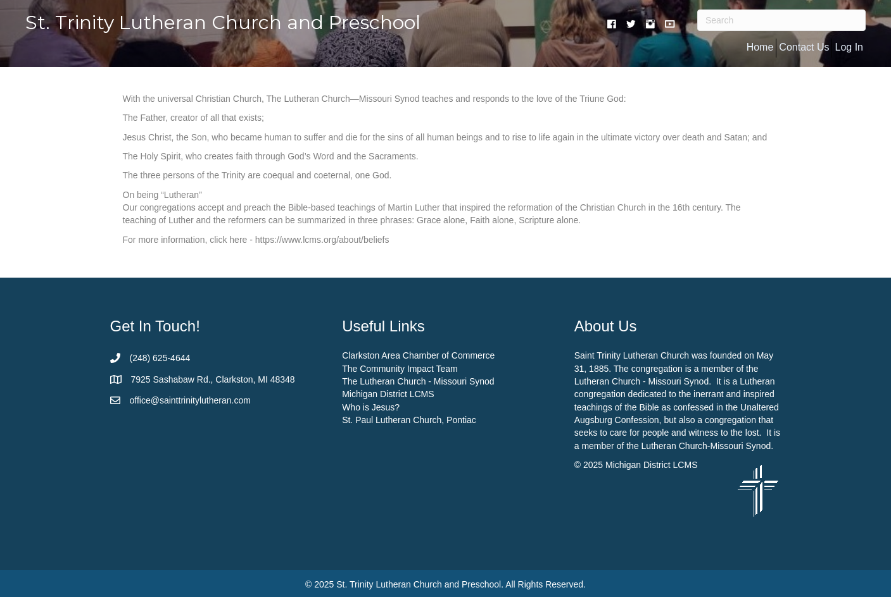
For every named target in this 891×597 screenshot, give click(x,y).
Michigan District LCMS (388, 394)
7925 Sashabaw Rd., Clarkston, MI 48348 (213, 379)
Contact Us (804, 47)
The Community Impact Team (400, 369)
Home (760, 47)
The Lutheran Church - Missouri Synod (418, 381)
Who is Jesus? (371, 407)
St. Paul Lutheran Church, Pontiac (409, 420)
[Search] (781, 20)
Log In (849, 47)
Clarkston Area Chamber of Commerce (418, 355)
